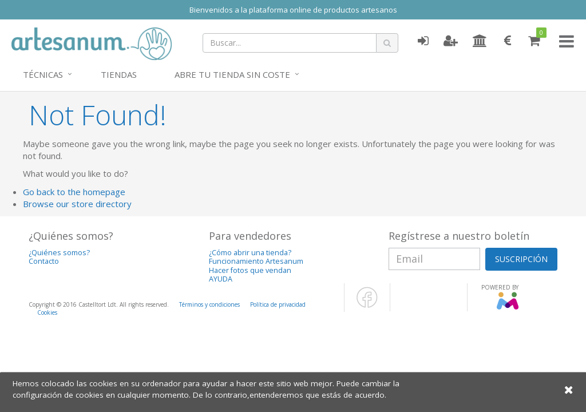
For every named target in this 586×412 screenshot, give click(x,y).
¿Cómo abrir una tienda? (250, 253)
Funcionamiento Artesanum (256, 261)
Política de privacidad (278, 304)
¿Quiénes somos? (59, 253)
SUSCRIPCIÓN (521, 258)
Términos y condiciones (209, 304)
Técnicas (43, 74)
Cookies (47, 312)
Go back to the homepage (74, 191)
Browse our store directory (77, 203)
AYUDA (220, 279)
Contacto (44, 261)
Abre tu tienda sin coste (232, 74)
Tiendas (119, 74)
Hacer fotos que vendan (250, 270)
